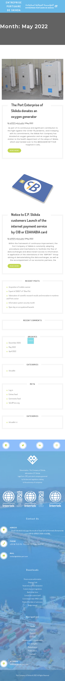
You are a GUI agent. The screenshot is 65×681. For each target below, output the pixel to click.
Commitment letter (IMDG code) (33, 599)
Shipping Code (32, 582)
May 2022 (12, 347)
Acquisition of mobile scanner (19, 287)
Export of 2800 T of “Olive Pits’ (20, 291)
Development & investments (32, 640)
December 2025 (15, 343)
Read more (14, 151)
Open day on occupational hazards (21, 307)
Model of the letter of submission (32, 602)
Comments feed (15, 398)
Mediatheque (32, 647)
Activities (32, 637)
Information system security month (22, 303)
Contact (32, 654)
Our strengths (32, 644)
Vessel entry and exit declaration (33, 586)
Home (32, 626)
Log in (11, 390)
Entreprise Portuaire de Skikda (14, 6)
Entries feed (13, 394)
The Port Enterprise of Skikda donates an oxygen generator (27, 111)
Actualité (20, 123)
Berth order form (32, 592)
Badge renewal (32, 605)
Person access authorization (32, 579)
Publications (32, 651)
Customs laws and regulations (32, 589)
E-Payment (33, 630)
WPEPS (13, 123)
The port (33, 633)
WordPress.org (14, 403)
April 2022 (12, 351)
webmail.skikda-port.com (19, 664)
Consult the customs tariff (32, 595)
